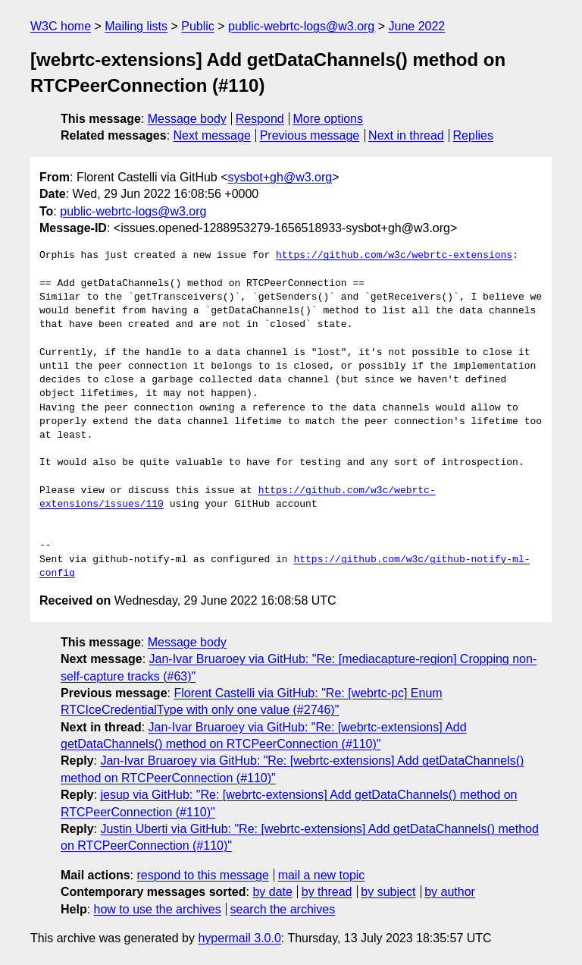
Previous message (310, 135)
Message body (187, 118)
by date (272, 891)
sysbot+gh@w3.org (280, 177)
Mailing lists (136, 26)
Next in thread (406, 135)
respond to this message (202, 875)
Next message (212, 135)
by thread (327, 891)
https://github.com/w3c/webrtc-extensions (394, 255)
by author (449, 891)
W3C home (60, 26)
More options (328, 118)
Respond (260, 118)
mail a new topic (321, 875)
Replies (473, 135)
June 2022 (417, 26)
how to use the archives (157, 909)
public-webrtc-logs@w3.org (301, 26)
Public (197, 26)
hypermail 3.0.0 (239, 938)
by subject (388, 891)
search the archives (283, 909)
